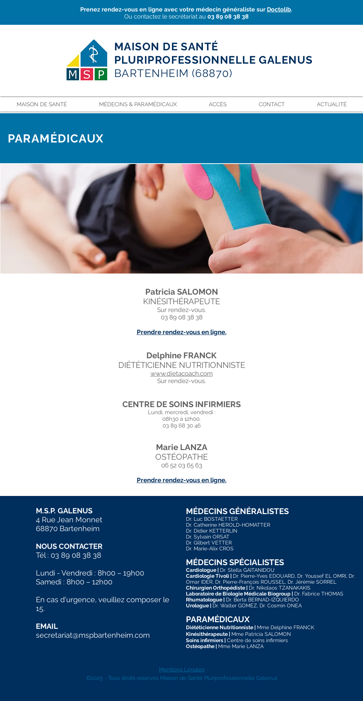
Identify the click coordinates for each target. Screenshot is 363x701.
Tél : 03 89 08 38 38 (68, 555)
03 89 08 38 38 (228, 16)
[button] (138, 104)
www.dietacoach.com (181, 373)
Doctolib (279, 9)
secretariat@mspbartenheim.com (93, 635)
